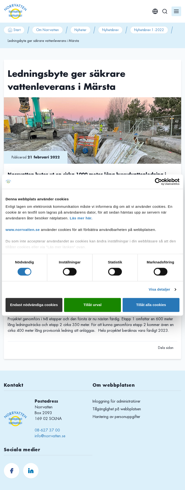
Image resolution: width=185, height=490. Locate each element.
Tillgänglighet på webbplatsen (116, 409)
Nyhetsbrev (110, 30)
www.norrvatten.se (23, 230)
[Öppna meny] (176, 11)
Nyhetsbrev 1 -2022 (149, 30)
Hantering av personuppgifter (116, 417)
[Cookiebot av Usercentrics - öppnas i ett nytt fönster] (158, 181)
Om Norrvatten (47, 30)
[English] (155, 11)
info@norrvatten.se (50, 436)
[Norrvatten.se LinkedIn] (31, 470)
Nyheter (80, 30)
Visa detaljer (159, 289)
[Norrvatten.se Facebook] (11, 470)
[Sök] (165, 11)
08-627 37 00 (47, 430)
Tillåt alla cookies (151, 305)
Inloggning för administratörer (116, 401)
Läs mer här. (81, 218)
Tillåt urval (93, 305)
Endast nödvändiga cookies (34, 305)
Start (14, 29)
